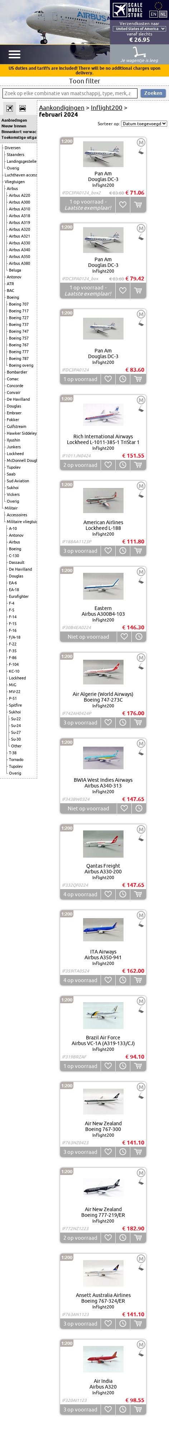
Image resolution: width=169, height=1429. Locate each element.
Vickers (13, 494)
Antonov (14, 277)
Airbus (12, 188)
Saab (11, 474)
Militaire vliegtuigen (25, 522)
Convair (13, 392)
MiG (12, 685)
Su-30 (16, 739)
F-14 (12, 617)
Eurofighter (19, 596)
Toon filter (84, 80)
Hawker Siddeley (22, 433)
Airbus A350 (19, 256)
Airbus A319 (19, 222)
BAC (10, 290)
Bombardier (17, 372)
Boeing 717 (19, 311)
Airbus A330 (19, 243)
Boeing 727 (19, 318)
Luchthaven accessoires (25, 175)
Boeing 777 (19, 352)
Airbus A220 (19, 195)
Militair (11, 508)
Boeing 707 (19, 304)
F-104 (14, 664)
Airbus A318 (19, 216)
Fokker (13, 420)
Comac (13, 379)
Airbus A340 (19, 250)
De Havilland (18, 399)
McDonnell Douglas (24, 460)
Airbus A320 (19, 229)
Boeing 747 (19, 331)
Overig (13, 168)
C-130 (14, 555)
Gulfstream (16, 426)
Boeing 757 (19, 338)
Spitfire (15, 705)
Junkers (14, 447)
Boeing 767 (19, 345)
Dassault (16, 562)
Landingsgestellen (23, 161)
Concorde (15, 386)
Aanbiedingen (14, 120)
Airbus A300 (19, 202)
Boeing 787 (19, 358)
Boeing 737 (19, 324)
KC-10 (14, 671)
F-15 (12, 623)
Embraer (14, 413)
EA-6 (13, 583)
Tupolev (14, 467)
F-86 (12, 657)
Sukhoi (13, 488)
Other (16, 746)
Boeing (13, 297)
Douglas (14, 406)
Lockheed (15, 454)
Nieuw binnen (13, 126)
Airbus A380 (19, 263)
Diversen (12, 148)
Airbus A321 (19, 236)
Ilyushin (13, 440)
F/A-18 (14, 637)
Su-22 (16, 719)
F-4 (11, 603)
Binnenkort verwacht (18, 132)
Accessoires (17, 515)
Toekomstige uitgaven (18, 137)
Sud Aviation (18, 481)
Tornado (16, 759)
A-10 (13, 528)
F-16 (12, 630)
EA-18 (14, 589)
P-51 (13, 698)
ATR (10, 284)
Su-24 (16, 725)
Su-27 (16, 732)
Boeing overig (21, 365)
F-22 (12, 644)
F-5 (11, 610)
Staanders (15, 154)
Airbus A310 (19, 209)
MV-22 (14, 691)
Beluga (15, 270)
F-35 (12, 651)
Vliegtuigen (15, 182)
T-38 (12, 753)
